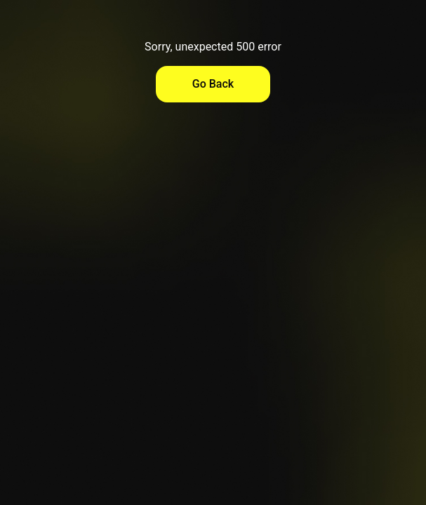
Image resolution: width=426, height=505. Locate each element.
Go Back (213, 83)
